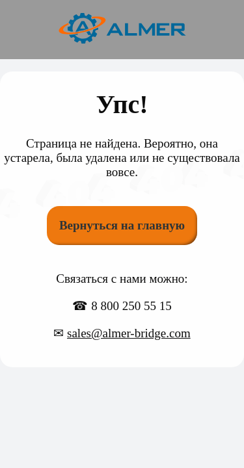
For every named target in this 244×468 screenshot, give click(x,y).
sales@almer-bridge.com (129, 333)
